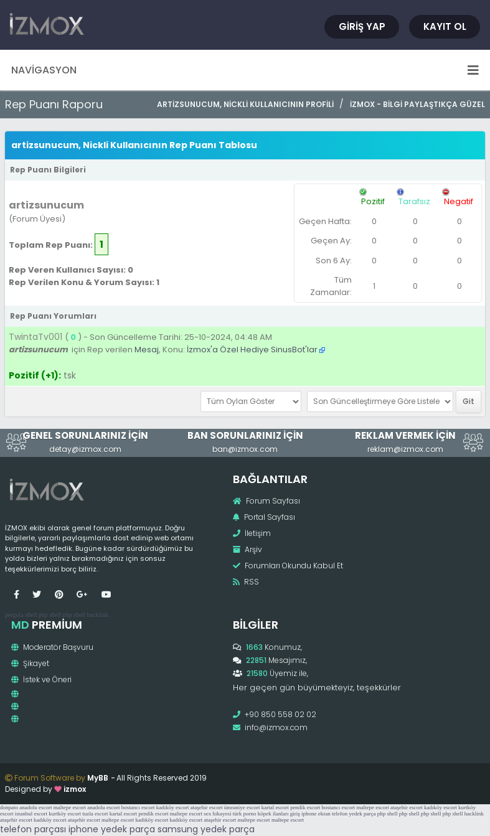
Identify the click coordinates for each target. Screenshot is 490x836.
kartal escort (275, 807)
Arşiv (247, 549)
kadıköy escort (172, 807)
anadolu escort (35, 807)
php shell (50, 614)
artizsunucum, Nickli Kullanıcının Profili (245, 104)
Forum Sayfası (266, 500)
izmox (75, 789)
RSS (246, 581)
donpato (9, 807)
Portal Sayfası (264, 517)
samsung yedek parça (206, 829)
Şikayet (30, 663)
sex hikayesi (217, 813)
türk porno (245, 813)
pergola (14, 614)
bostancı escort (138, 807)
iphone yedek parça (111, 829)
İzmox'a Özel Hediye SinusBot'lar (252, 349)
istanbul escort (31, 813)
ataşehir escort (207, 807)
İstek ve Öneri (41, 679)
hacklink (97, 614)
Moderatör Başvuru (52, 647)
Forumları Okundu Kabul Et (288, 565)
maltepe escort (70, 807)
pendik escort (305, 807)
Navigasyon (245, 70)
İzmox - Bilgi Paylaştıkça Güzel (417, 104)
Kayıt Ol (444, 26)
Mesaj (146, 349)
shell (31, 614)
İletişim (252, 533)
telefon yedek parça (353, 813)
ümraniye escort (242, 807)
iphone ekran (316, 813)
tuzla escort (95, 813)
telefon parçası (33, 829)
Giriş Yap (362, 26)
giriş (295, 813)
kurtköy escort (65, 813)
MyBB (97, 778)
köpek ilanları (273, 813)
